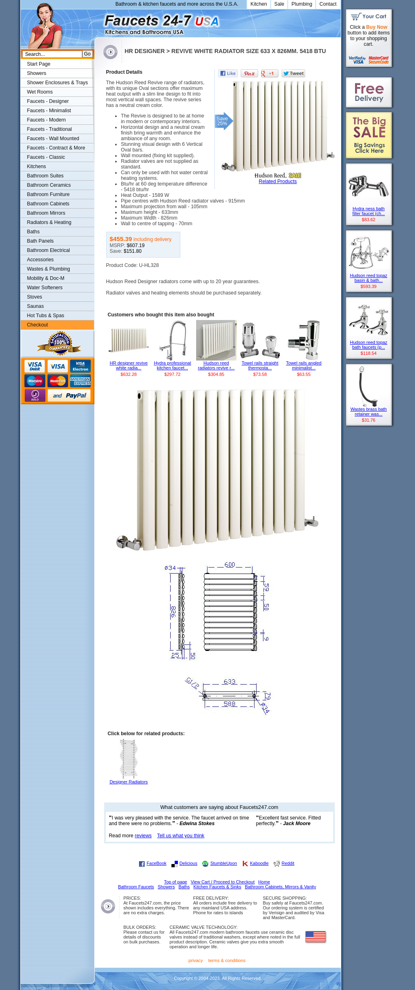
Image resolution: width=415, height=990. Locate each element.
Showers (37, 73)
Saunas (35, 306)
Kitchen (258, 4)
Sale (279, 4)
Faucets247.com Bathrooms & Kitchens (98, 21)
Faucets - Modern (46, 120)
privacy (195, 960)
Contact (327, 4)
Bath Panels (40, 241)
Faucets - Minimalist (49, 110)
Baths (33, 232)
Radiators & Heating (49, 222)
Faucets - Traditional (49, 129)
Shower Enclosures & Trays (57, 82)
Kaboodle (259, 863)
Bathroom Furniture (48, 194)
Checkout (37, 325)
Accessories (40, 259)
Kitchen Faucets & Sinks (217, 886)
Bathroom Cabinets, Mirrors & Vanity (280, 886)
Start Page (39, 64)
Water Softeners (45, 287)
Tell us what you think (181, 836)
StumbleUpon (223, 863)
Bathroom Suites (45, 176)
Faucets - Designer (48, 101)
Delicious (188, 863)
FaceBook (157, 863)
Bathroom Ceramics (49, 185)
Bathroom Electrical (48, 250)
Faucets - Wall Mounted (53, 138)
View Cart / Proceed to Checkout (223, 881)
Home (264, 881)
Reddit (288, 863)
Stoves (34, 297)
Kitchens (36, 166)
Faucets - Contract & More (56, 148)
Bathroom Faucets (136, 886)
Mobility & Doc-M (45, 278)
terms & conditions (227, 960)
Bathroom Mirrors (46, 213)
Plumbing (301, 4)
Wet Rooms (40, 92)
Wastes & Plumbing (48, 269)
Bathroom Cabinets (48, 204)
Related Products (278, 181)
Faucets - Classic (46, 157)
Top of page (175, 881)
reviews (143, 836)
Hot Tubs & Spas (45, 315)
